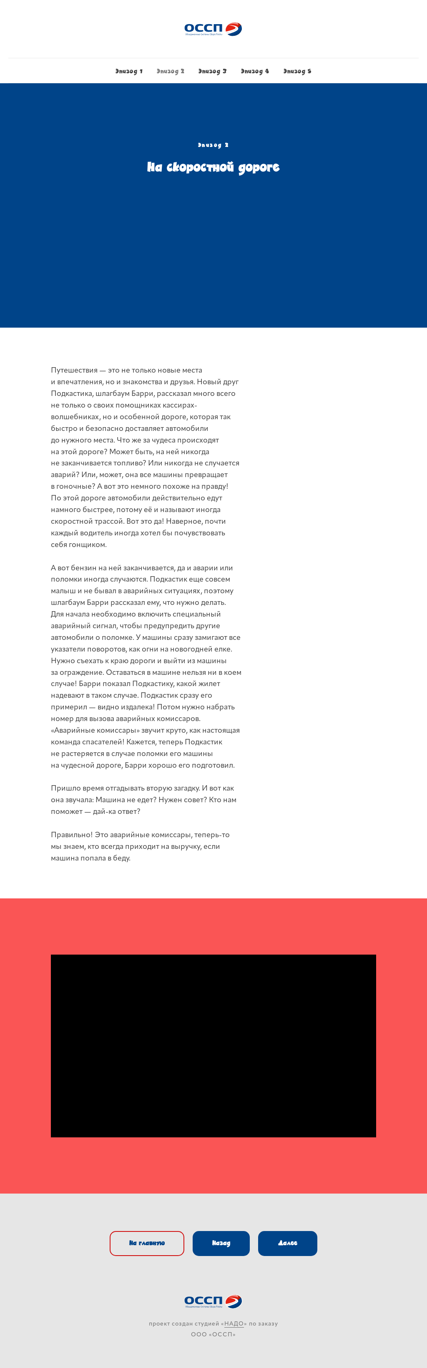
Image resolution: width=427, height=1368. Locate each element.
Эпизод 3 (212, 71)
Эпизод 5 (297, 71)
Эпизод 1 (129, 71)
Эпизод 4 (255, 71)
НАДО (234, 1324)
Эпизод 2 (170, 71)
